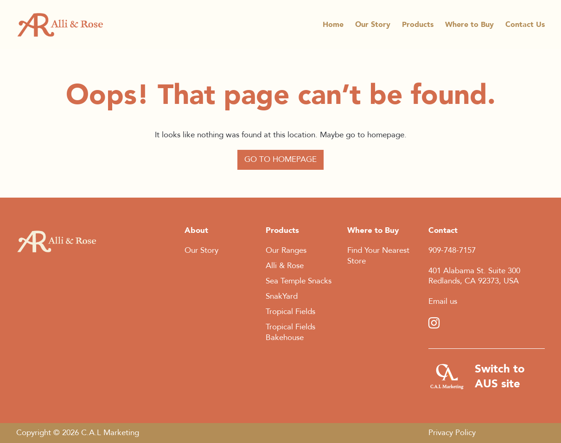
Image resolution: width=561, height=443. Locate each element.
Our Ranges (286, 250)
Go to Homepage (280, 159)
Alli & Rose (285, 265)
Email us (442, 301)
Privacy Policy (452, 432)
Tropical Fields (290, 311)
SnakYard (282, 296)
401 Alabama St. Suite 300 (474, 270)
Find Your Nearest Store (378, 255)
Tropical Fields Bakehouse (290, 332)
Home (333, 27)
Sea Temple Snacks (299, 281)
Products (418, 27)
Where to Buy (469, 27)
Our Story (372, 27)
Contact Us (525, 27)
